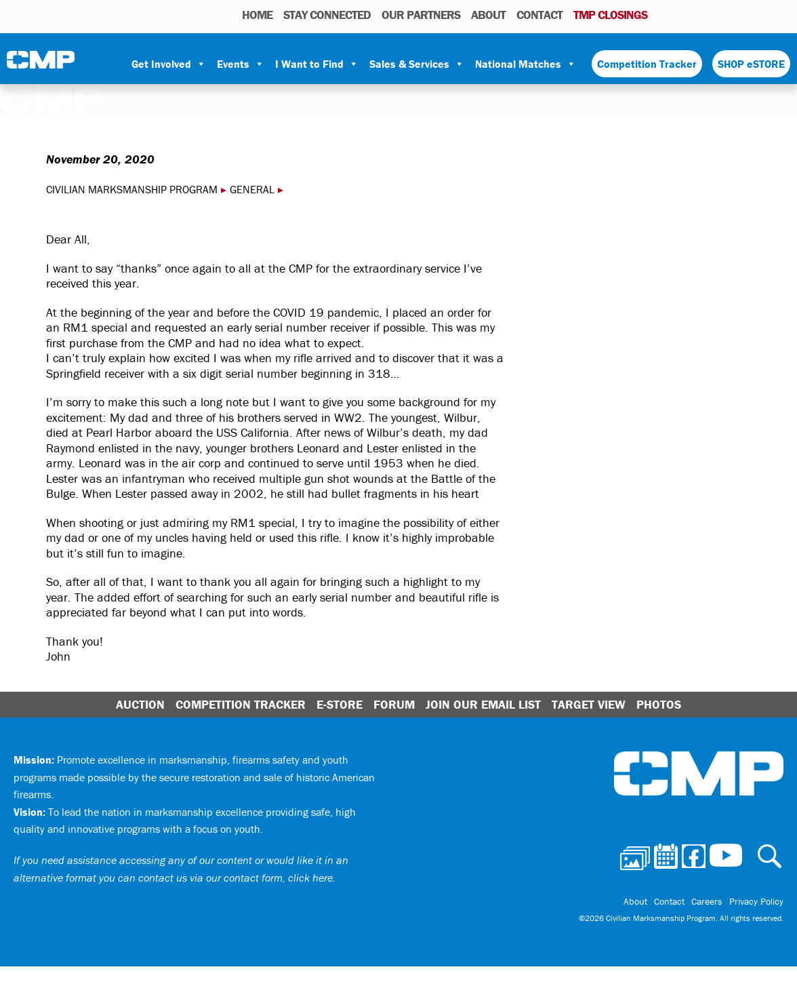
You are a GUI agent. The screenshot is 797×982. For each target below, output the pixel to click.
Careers (706, 901)
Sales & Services (416, 63)
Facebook (703, 14)
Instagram (721, 14)
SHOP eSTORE (751, 64)
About (488, 14)
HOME (257, 14)
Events (240, 63)
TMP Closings (610, 14)
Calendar (684, 14)
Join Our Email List (483, 704)
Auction (140, 704)
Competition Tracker (647, 64)
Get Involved (168, 63)
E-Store (339, 704)
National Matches (525, 63)
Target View (589, 704)
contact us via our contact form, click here (235, 877)
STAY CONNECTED (327, 14)
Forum (394, 704)
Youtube (740, 14)
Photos (663, 14)
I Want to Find (317, 63)
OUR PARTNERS (421, 14)
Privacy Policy (756, 901)
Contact (539, 14)
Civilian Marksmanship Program (41, 64)
